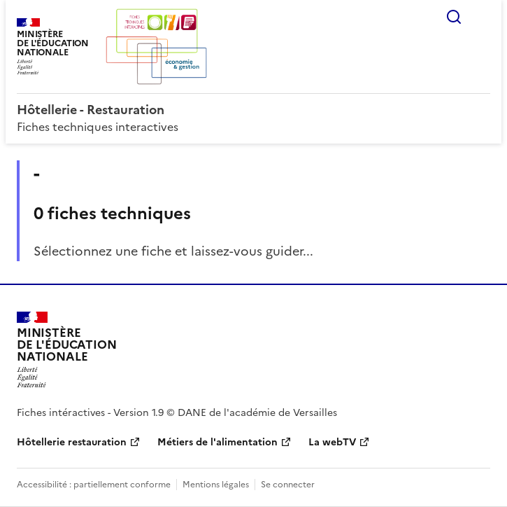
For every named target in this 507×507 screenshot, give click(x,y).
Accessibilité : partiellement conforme (94, 484)
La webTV (332, 442)
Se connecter (288, 484)
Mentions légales (216, 484)
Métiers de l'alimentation (217, 442)
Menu (482, 17)
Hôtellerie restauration (72, 442)
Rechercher (454, 17)
